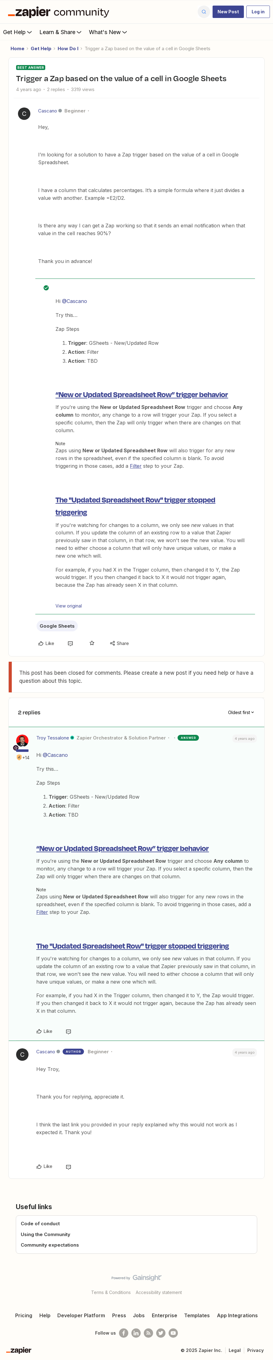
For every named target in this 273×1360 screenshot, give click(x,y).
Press (119, 1315)
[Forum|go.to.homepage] (60, 12)
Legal (235, 1350)
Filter (136, 466)
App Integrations (237, 1315)
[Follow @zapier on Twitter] (160, 1333)
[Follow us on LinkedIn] (136, 1333)
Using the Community (45, 1234)
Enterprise (164, 1315)
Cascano (47, 111)
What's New (108, 32)
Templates (197, 1315)
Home (17, 48)
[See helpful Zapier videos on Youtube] (173, 1333)
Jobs (139, 1315)
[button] (228, 12)
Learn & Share (61, 32)
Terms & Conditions (111, 1292)
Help (45, 1315)
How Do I (68, 48)
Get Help (18, 32)
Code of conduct (40, 1223)
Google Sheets (57, 626)
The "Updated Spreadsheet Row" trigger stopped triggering (132, 945)
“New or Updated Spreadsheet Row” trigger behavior (141, 394)
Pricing (23, 1315)
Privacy (255, 1350)
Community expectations (50, 1245)
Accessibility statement (159, 1292)
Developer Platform (81, 1315)
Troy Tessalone (52, 738)
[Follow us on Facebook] (123, 1333)
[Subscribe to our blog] (148, 1333)
